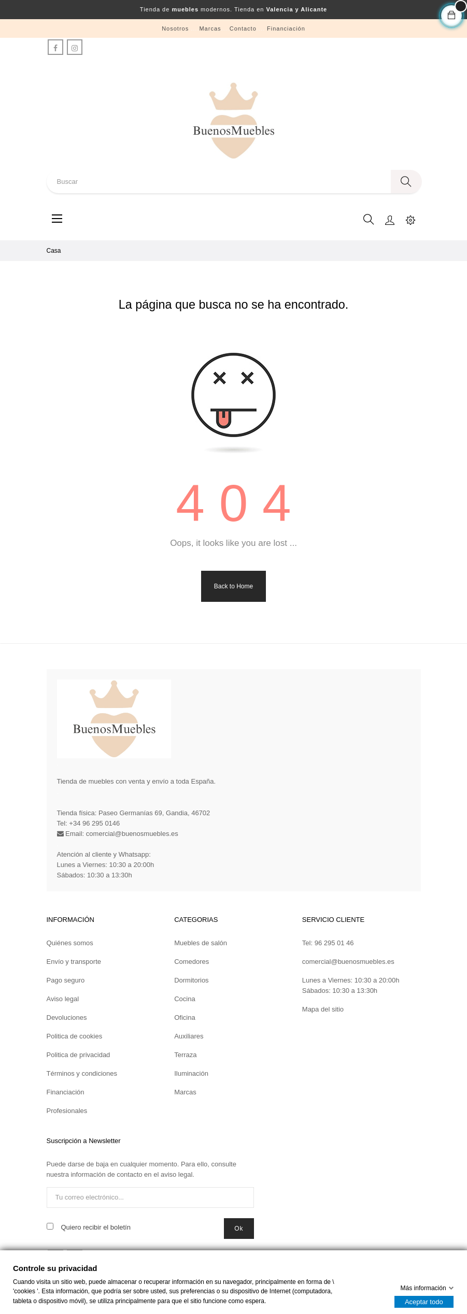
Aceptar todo (424, 1302)
